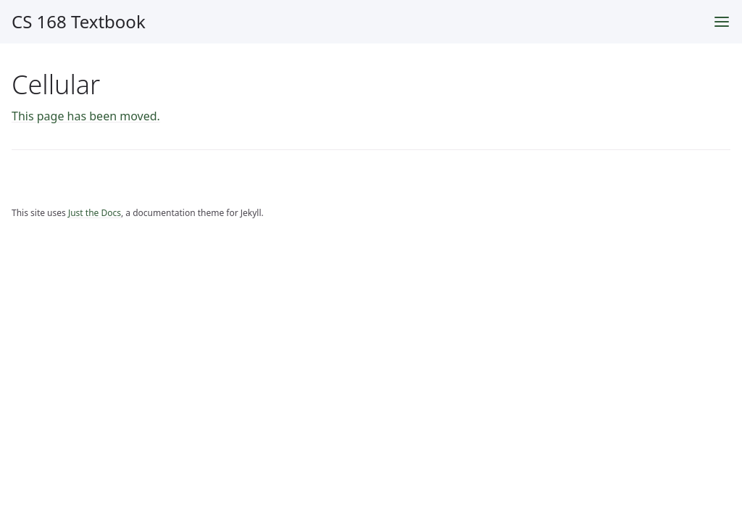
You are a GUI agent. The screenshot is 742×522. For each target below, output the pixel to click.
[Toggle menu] (721, 22)
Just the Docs (94, 213)
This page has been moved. (86, 116)
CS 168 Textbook (79, 21)
